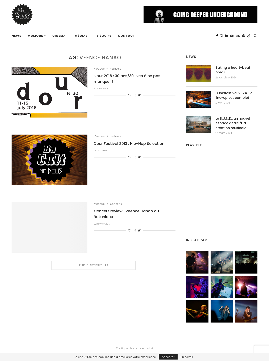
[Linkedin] (226, 36)
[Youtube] (231, 36)
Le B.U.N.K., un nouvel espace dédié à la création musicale (232, 123)
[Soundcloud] (238, 36)
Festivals (115, 68)
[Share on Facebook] (135, 95)
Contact (126, 36)
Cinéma (59, 36)
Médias (81, 36)
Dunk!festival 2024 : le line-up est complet (233, 95)
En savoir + (188, 356)
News (16, 36)
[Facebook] (217, 36)
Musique (35, 36)
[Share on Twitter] (139, 95)
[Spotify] (243, 36)
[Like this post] (129, 95)
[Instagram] (221, 36)
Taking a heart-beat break (232, 70)
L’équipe (104, 36)
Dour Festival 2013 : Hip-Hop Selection (129, 143)
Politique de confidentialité (134, 348)
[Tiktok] (249, 36)
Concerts (116, 203)
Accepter (168, 357)
